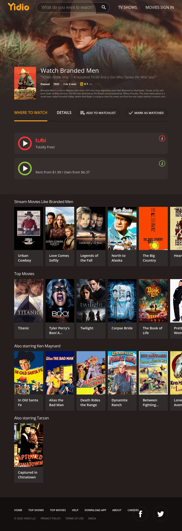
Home (18, 510)
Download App (95, 510)
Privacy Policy (51, 518)
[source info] (161, 138)
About (116, 510)
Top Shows (36, 510)
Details (64, 112)
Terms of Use (74, 518)
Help (75, 510)
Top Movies (58, 510)
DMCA (92, 518)
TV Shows (127, 7)
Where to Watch (30, 112)
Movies (152, 7)
